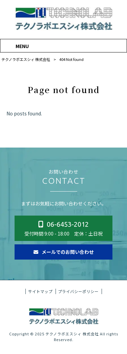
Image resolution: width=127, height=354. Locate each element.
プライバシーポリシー (78, 298)
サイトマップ (40, 298)
